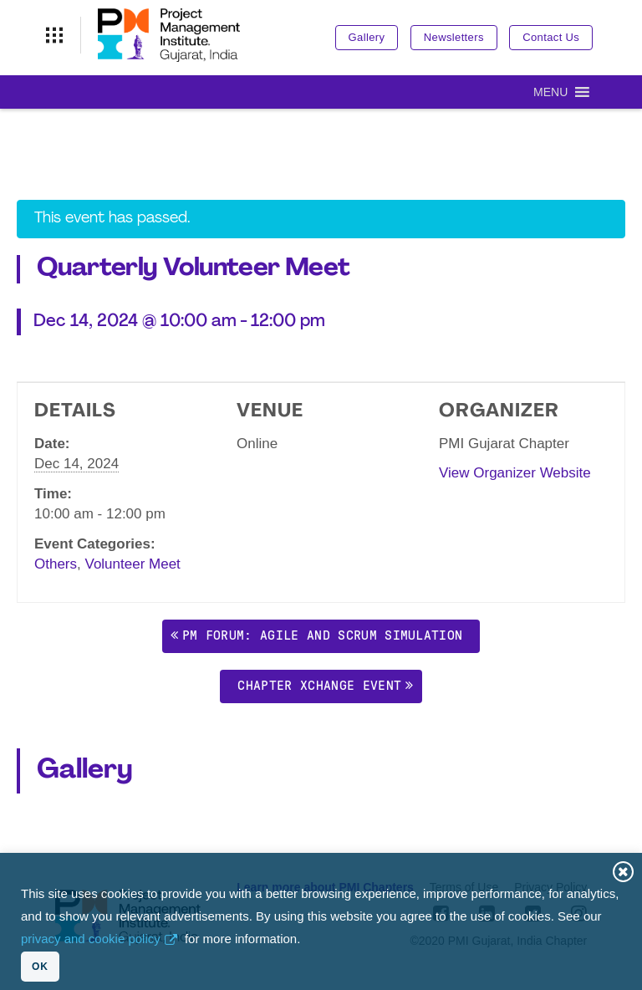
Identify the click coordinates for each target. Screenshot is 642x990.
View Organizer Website (515, 473)
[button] (550, 92)
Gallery (367, 37)
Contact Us (550, 37)
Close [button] (623, 871)
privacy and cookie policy (90, 938)
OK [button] (40, 966)
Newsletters (454, 37)
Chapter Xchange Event (319, 685)
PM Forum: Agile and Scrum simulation (322, 635)
